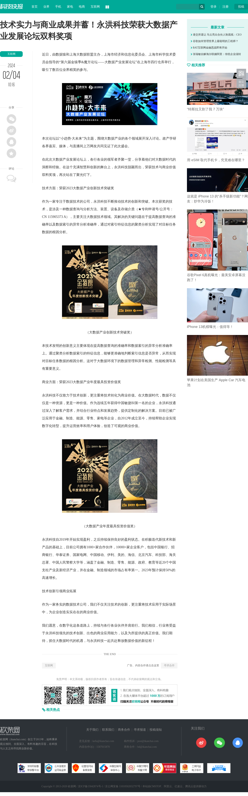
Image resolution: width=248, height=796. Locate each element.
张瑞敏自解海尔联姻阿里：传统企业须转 (216, 54)
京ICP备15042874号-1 (90, 786)
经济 (117, 54)
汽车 (148, 555)
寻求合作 (169, 665)
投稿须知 (156, 729)
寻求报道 (140, 729)
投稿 (241, 6)
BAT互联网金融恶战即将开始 (209, 47)
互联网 (95, 6)
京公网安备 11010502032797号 (122, 786)
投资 (107, 382)
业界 (46, 6)
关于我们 (92, 729)
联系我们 (108, 729)
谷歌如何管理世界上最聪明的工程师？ (214, 41)
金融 (59, 418)
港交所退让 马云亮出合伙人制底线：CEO (216, 34)
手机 (58, 6)
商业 (165, 167)
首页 (34, 6)
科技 (124, 167)
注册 (225, 6)
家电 (70, 6)
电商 (82, 6)
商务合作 (124, 729)
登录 (213, 6)
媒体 (62, 146)
